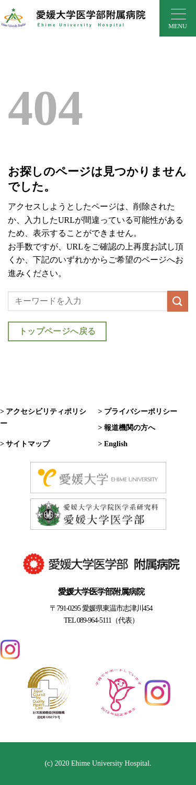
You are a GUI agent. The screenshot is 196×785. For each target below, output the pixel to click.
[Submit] (177, 301)
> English (113, 444)
